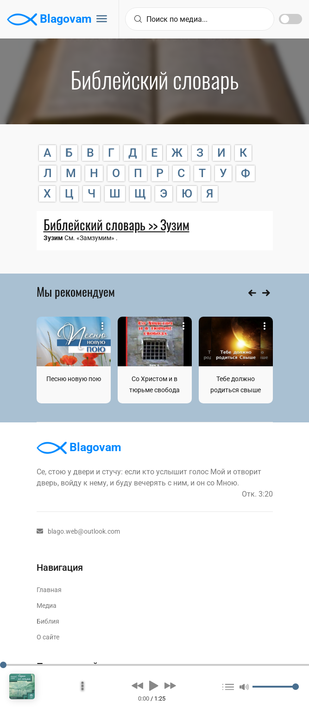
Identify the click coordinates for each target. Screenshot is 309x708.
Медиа (47, 605)
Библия (48, 621)
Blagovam (49, 19)
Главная (49, 589)
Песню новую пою (73, 379)
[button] (137, 685)
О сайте (48, 637)
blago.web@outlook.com (78, 531)
